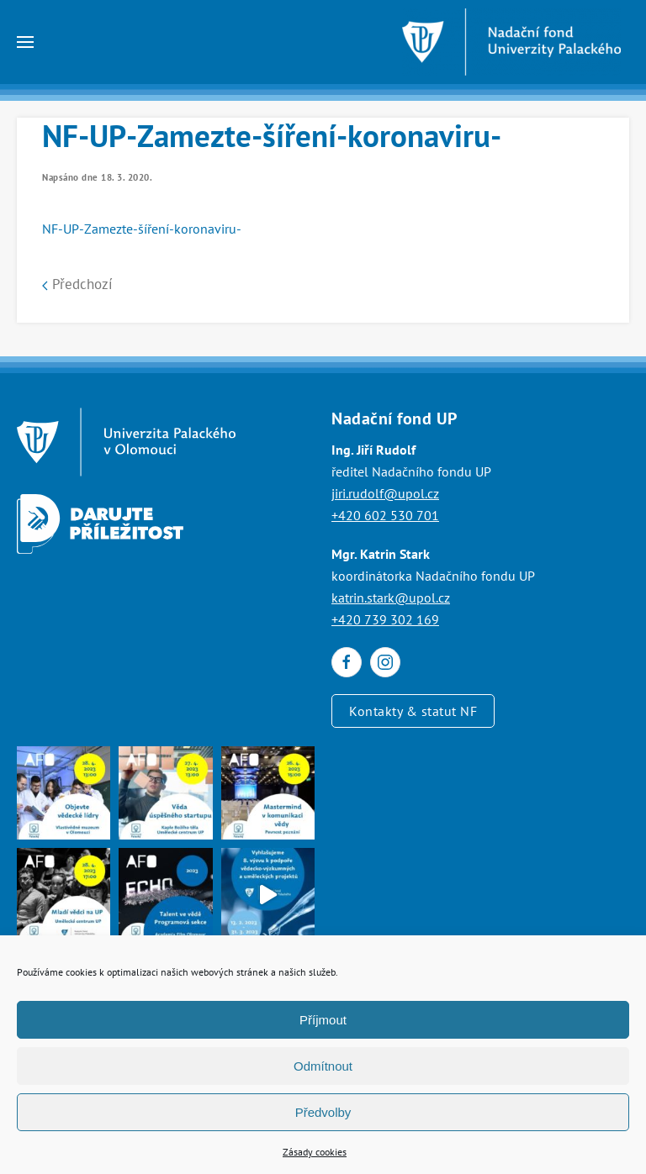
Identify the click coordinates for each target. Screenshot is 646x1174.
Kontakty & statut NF (413, 711)
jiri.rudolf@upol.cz (385, 493)
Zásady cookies (315, 1151)
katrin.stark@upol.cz (390, 597)
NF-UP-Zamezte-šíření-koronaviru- (141, 228)
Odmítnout (323, 1066)
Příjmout (323, 1020)
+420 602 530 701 (385, 515)
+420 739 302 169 (385, 619)
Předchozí (77, 284)
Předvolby (323, 1112)
